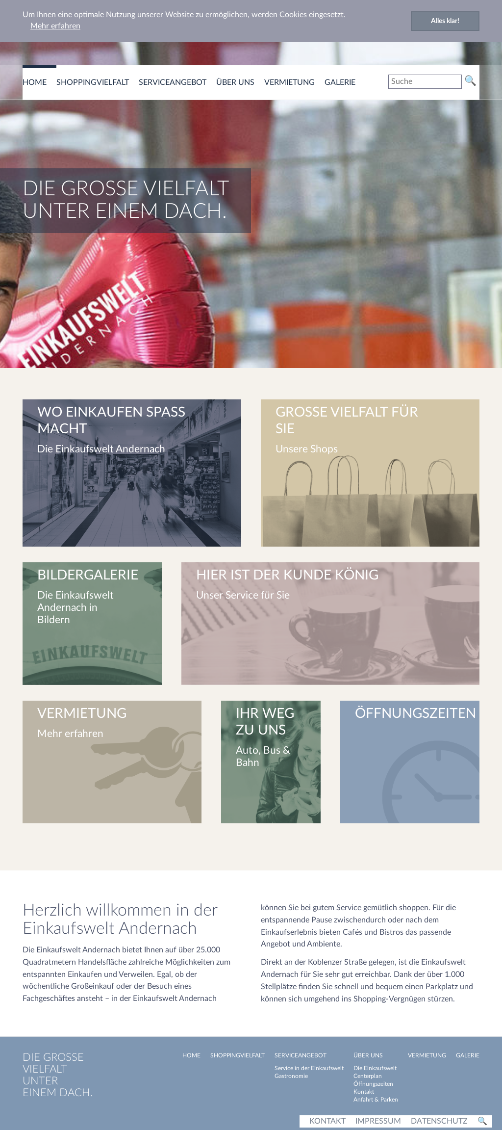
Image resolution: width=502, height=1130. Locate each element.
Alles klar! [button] (445, 21)
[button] (177, 351)
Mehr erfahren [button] (55, 26)
